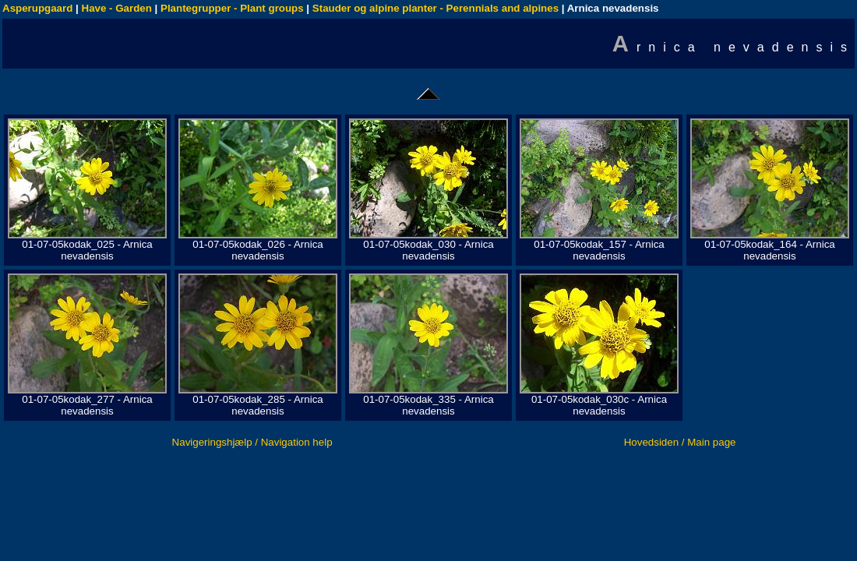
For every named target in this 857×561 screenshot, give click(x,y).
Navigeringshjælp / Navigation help (252, 442)
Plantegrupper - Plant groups (232, 8)
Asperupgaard (37, 8)
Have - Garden (117, 8)
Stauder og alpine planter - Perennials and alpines (435, 8)
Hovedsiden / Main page (680, 442)
